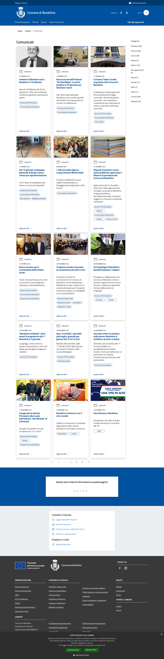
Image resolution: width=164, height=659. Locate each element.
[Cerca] (146, 12)
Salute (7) (134, 77)
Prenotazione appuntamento (60, 623)
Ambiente (86, 596)
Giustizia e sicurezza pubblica (93, 588)
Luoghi (118, 606)
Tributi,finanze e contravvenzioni (95, 592)
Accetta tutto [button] (73, 650)
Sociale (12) (135, 82)
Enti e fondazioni (21, 599)
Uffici (17, 595)
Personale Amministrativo (25, 607)
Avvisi (118, 595)
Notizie (119, 586)
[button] (82, 655)
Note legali (86, 631)
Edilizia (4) (135, 60)
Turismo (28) (135, 96)
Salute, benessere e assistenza (94, 600)
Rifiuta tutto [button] (91, 650)
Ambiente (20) (136, 46)
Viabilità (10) (136, 101)
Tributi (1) (134, 91)
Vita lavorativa (54, 595)
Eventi (118, 610)
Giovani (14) (135, 65)
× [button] (161, 634)
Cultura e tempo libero (57, 590)
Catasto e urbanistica (57, 603)
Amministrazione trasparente (93, 623)
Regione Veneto (21, 3)
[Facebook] (120, 12)
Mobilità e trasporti (56, 607)
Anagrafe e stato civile (57, 586)
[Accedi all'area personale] (137, 3)
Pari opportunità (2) (137, 71)
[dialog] (82, 645)
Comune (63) (136, 51)
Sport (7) (134, 87)
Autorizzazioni (88, 604)
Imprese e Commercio (57, 599)
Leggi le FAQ (53, 631)
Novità (28, 30)
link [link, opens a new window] (104, 645)
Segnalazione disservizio (58, 627)
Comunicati (25, 72)
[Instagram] (126, 12)
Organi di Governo (22, 586)
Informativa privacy (89, 627)
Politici (17, 603)
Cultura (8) (135, 55)
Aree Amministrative (23, 590)
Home (20, 30)
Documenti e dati (21, 611)
